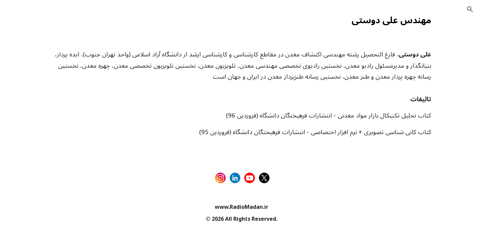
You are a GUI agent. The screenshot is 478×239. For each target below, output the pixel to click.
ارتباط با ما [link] (25, 121)
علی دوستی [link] (26, 148)
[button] (470, 9)
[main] (281, 19)
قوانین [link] (20, 108)
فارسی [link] (21, 80)
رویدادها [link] (22, 135)
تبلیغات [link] (21, 94)
